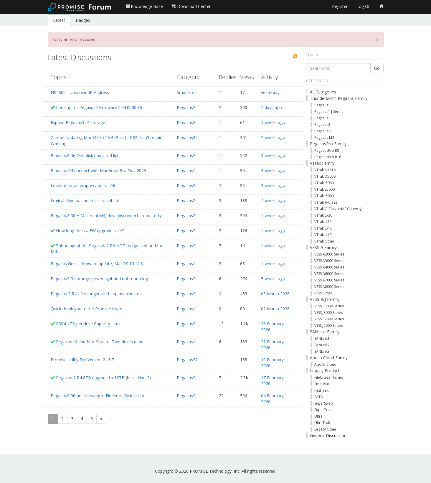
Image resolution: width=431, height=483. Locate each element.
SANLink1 (322, 338)
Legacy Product (325, 370)
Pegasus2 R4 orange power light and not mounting (99, 278)
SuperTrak (322, 409)
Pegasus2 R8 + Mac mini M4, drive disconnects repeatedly (106, 215)
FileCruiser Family (329, 377)
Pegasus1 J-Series (328, 111)
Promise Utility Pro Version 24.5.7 (82, 359)
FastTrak (321, 390)
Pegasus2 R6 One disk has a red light (86, 155)
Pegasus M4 (324, 137)
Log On (363, 6)
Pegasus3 (186, 122)
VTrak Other (324, 241)
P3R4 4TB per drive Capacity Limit (88, 324)
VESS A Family (323, 247)
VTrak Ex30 (323, 215)
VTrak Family (322, 163)
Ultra (318, 416)
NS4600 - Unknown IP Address (80, 92)
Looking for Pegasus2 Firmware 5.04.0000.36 (99, 107)
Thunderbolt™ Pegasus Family (338, 98)
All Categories (323, 92)
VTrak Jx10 (322, 234)
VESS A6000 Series (329, 273)
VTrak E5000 (324, 189)
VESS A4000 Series (329, 267)
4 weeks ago (273, 200)
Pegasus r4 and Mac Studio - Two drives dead (99, 341)
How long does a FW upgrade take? (90, 230)
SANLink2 (322, 344)
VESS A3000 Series (329, 260)
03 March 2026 (275, 293)
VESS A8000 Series (329, 286)
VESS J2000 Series (328, 325)
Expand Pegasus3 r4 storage (78, 122)
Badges (83, 20)
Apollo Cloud (325, 364)
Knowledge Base (144, 6)
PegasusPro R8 (326, 150)
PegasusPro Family (328, 143)
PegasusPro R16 (327, 156)
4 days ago (271, 107)
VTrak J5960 (324, 182)
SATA (318, 396)
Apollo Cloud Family (329, 357)
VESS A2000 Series (329, 254)
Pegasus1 (186, 170)
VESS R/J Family (324, 299)
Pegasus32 (187, 137)
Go (377, 68)
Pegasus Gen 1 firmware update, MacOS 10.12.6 (97, 263)
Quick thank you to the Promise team (86, 308)
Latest (59, 20)
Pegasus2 (186, 107)
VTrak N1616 (325, 169)
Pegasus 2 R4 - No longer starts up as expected (96, 293)
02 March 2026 (275, 308)
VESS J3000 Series (328, 312)
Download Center (191, 6)
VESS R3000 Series (329, 306)
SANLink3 (322, 351)
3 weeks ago (273, 155)
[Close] (377, 40)
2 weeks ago (273, 137)
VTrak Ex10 (323, 228)
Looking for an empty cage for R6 (83, 185)
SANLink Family (324, 331)
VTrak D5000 (325, 176)
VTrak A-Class (325, 202)
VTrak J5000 (324, 195)
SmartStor (186, 92)
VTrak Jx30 (322, 221)
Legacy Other (325, 429)
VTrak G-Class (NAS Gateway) (338, 208)
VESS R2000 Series (329, 319)
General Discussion (328, 435)
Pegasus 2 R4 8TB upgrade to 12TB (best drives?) (103, 377)
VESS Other (323, 293)
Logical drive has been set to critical (85, 200)
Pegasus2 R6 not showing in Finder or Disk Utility (97, 395)
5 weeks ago (273, 278)
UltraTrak (322, 422)
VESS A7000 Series (329, 280)
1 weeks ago (273, 122)
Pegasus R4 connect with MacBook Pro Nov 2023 (98, 170)
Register (340, 6)
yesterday (270, 92)
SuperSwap (323, 403)
